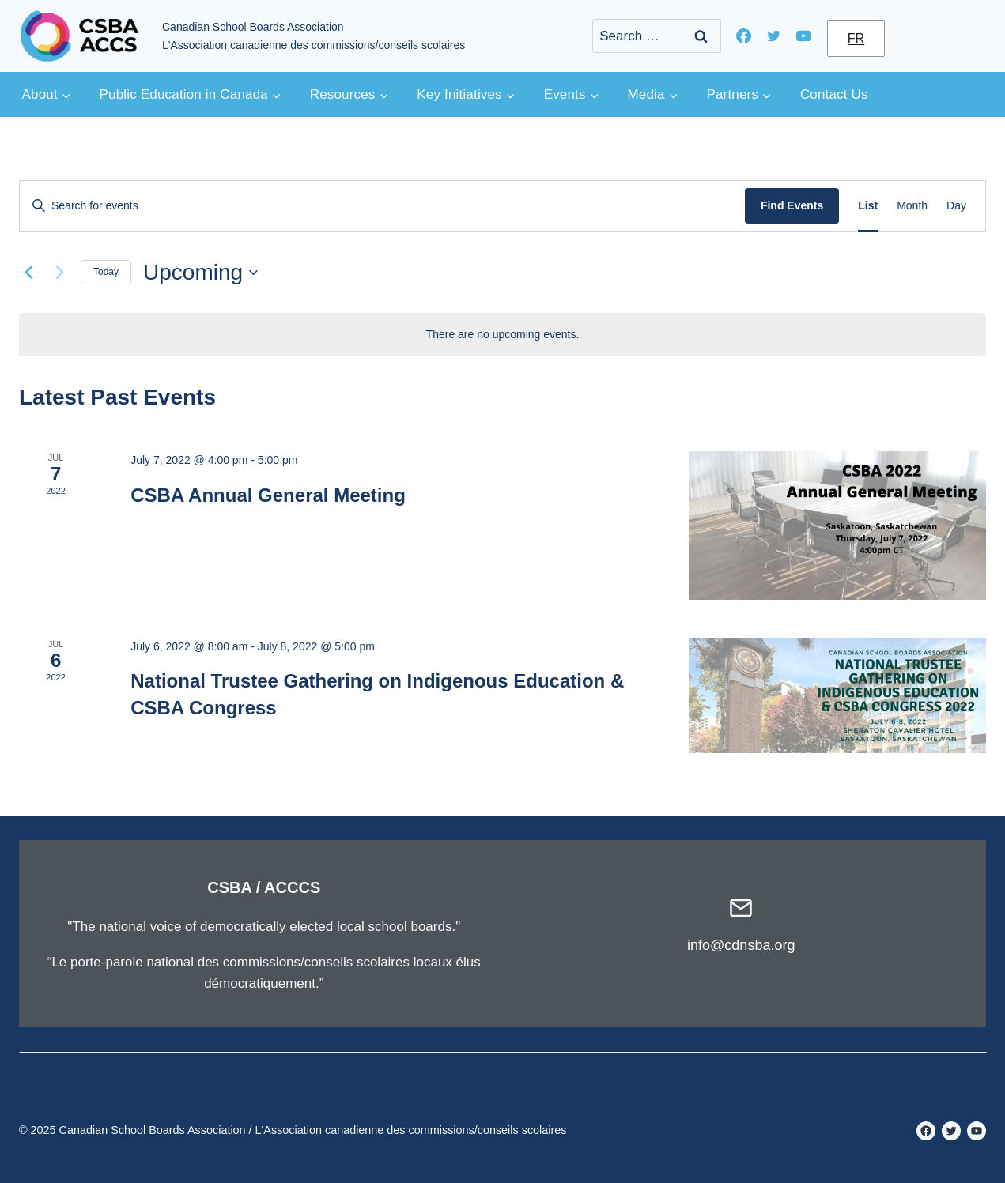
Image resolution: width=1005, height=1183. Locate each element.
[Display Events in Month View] (912, 206)
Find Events (792, 205)
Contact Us (834, 94)
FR (856, 38)
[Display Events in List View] (868, 206)
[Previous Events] (28, 272)
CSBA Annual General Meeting (268, 495)
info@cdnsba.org (741, 945)
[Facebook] (744, 36)
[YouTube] (804, 36)
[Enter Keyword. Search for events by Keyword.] (382, 206)
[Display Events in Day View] (956, 206)
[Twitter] (774, 36)
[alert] (502, 334)
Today (106, 271)
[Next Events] (59, 272)
